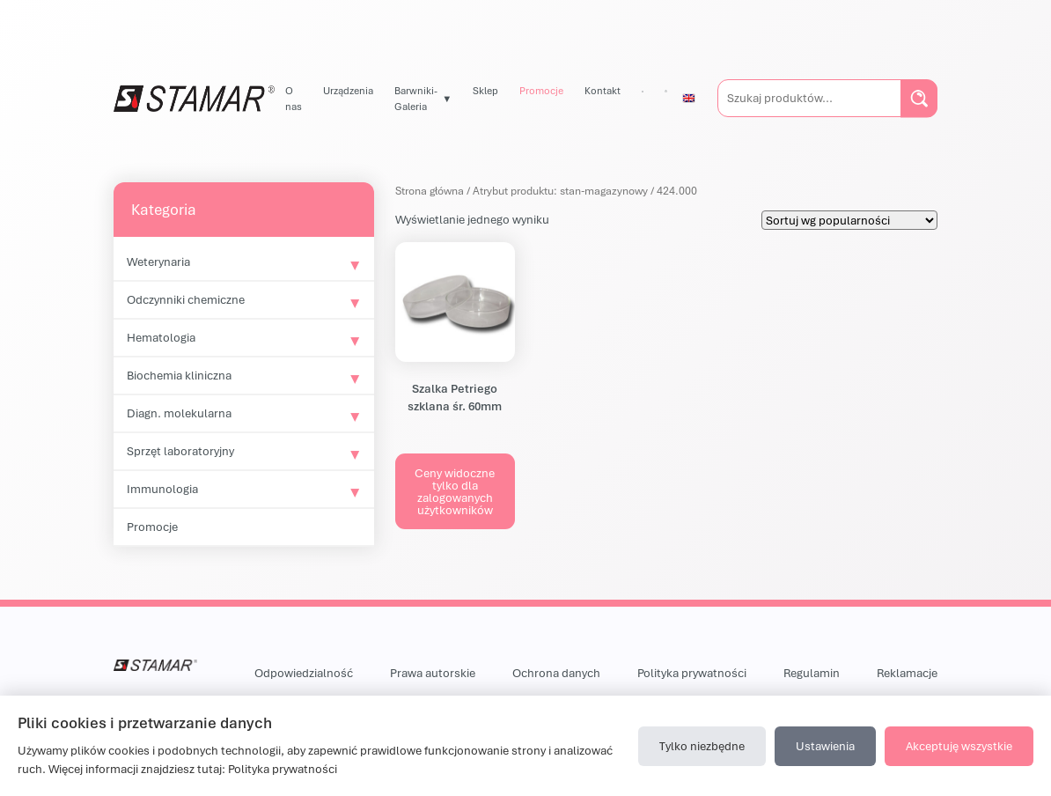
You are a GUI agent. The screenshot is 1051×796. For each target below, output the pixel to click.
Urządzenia (348, 90)
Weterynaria (158, 261)
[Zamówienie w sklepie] (849, 220)
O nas (293, 98)
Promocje (541, 90)
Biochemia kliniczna (179, 375)
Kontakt (602, 90)
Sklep (485, 90)
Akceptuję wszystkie (959, 746)
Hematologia (161, 337)
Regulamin (811, 673)
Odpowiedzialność (303, 673)
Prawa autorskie (432, 673)
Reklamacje (907, 673)
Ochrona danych (556, 673)
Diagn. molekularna (179, 413)
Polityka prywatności (691, 673)
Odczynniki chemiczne (186, 299)
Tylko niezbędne (702, 746)
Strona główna (429, 190)
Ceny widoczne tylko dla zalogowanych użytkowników (455, 491)
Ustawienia (825, 746)
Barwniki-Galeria (415, 98)
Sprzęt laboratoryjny (180, 451)
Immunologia (162, 489)
